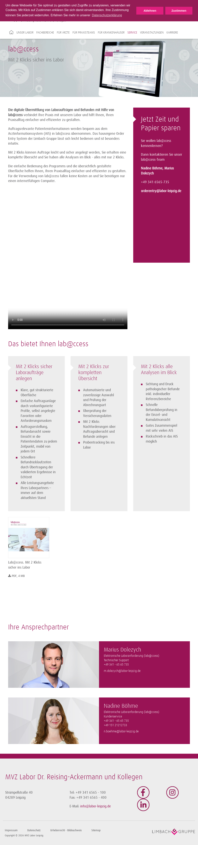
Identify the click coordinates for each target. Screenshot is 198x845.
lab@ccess (164, 141)
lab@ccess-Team (153, 159)
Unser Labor (24, 32)
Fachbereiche (45, 32)
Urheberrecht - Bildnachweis (66, 830)
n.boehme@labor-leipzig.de (121, 731)
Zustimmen (179, 10)
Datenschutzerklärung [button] (107, 15)
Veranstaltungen (152, 32)
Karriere (172, 32)
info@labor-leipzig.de (95, 806)
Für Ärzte (63, 32)
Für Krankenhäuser (111, 32)
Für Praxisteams (84, 32)
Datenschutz (34, 830)
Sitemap (96, 830)
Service (132, 32)
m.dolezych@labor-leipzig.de (122, 671)
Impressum (11, 830)
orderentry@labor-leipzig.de (161, 191)
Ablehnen (149, 10)
